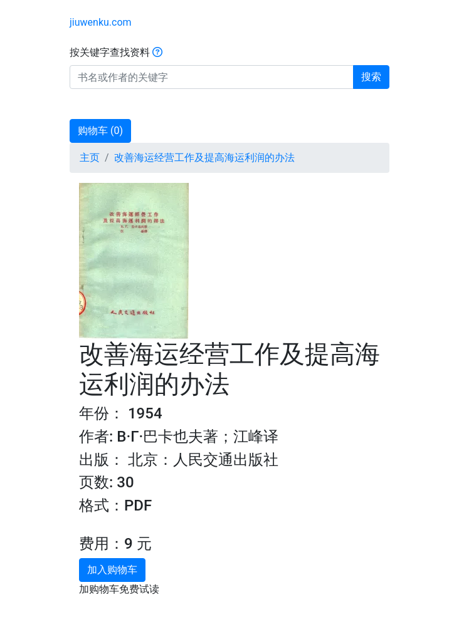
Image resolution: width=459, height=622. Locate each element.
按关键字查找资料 (116, 52)
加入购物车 (112, 570)
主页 (90, 157)
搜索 (371, 77)
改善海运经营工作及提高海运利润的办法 (204, 157)
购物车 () (100, 131)
